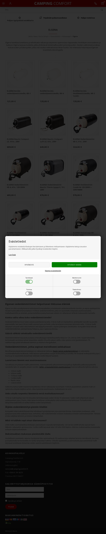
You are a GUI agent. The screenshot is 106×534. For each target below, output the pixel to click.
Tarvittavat (29, 280)
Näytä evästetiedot (53, 270)
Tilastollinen (77, 292)
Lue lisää (12, 255)
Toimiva (29, 292)
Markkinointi (76, 280)
